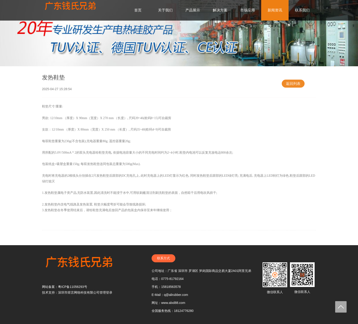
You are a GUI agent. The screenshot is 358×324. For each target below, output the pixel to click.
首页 (138, 10)
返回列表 (293, 86)
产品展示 (192, 10)
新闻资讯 (275, 10)
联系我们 (302, 10)
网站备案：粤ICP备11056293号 (64, 287)
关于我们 (165, 10)
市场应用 (247, 10)
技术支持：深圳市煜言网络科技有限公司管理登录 (77, 292)
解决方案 (220, 10)
